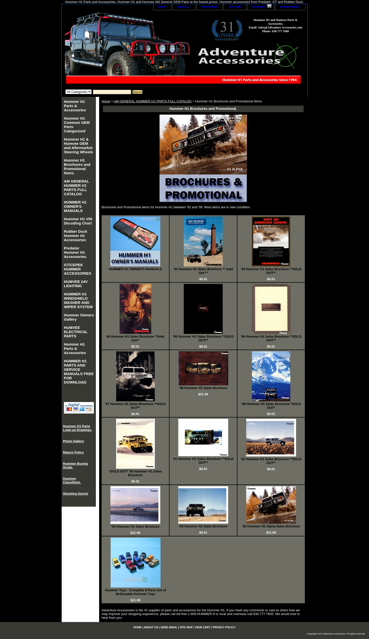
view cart (258, 6)
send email (209, 6)
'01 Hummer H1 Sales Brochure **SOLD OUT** (203, 460)
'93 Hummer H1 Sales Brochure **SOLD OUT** (271, 271)
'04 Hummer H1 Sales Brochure (203, 526)
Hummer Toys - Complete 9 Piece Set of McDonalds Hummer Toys (135, 592)
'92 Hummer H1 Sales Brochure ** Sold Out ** (203, 271)
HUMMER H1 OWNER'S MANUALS (135, 269)
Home (106, 101)
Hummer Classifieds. (72, 480)
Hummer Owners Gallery (79, 317)
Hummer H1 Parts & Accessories (75, 105)
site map (235, 6)
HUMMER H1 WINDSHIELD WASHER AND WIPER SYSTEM (78, 300)
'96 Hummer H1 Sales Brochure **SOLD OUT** (271, 338)
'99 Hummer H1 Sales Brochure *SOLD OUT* (271, 406)
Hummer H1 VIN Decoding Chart (78, 221)
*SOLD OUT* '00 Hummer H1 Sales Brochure (135, 473)
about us (184, 6)
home (162, 6)
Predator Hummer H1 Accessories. (75, 252)
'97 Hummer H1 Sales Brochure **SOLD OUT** (135, 406)
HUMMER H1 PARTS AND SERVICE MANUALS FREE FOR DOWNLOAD (79, 371)
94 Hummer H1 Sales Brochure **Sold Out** (135, 338)
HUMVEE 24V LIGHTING (76, 283)
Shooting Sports (75, 493)
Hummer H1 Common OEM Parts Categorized (77, 124)
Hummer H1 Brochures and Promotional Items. (77, 166)
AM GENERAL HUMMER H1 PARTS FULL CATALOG (153, 101)
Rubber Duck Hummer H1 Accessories (75, 235)
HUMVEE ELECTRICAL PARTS (76, 331)
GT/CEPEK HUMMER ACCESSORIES (77, 269)
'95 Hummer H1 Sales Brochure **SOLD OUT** (203, 338)
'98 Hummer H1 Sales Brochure (203, 388)
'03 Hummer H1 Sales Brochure (135, 526)
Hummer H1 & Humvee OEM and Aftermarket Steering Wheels (78, 145)
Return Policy (73, 452)
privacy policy (290, 6)
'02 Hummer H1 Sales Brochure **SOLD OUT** (271, 461)
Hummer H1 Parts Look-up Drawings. (77, 428)
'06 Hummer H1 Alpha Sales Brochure (271, 526)
